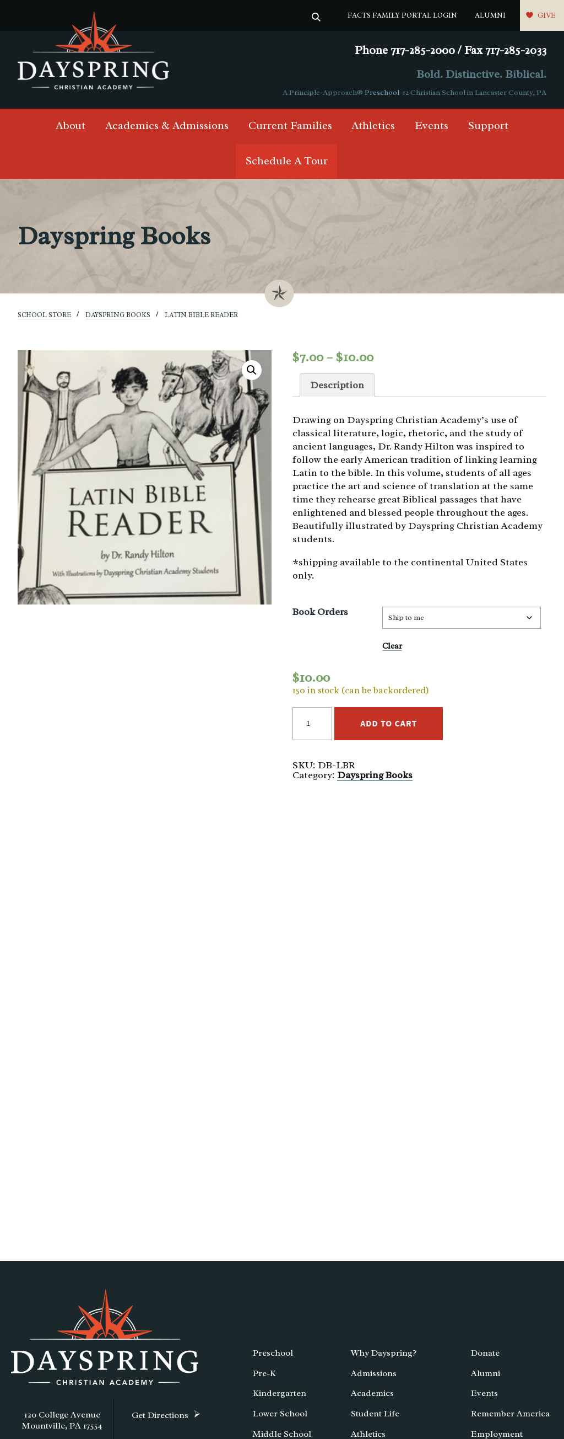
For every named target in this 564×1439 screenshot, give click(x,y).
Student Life (375, 1413)
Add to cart (388, 724)
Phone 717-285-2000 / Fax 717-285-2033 (450, 50)
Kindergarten (279, 1393)
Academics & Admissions (167, 125)
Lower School (280, 1413)
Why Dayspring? (383, 1352)
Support (488, 125)
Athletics (373, 125)
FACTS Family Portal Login (402, 15)
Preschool (382, 92)
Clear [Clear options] (392, 646)
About (70, 125)
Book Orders (320, 612)
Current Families (290, 125)
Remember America (510, 1413)
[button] (252, 370)
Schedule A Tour (287, 161)
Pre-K (264, 1373)
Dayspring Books (117, 315)
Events (431, 125)
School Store (44, 315)
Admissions (374, 1373)
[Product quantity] (312, 723)
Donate (485, 1352)
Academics (372, 1393)
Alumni (490, 15)
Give (547, 15)
